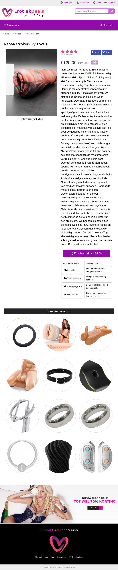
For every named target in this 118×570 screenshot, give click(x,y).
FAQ (71, 557)
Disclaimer (61, 557)
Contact (79, 557)
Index (45, 557)
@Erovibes (86, 253)
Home (38, 557)
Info (52, 557)
